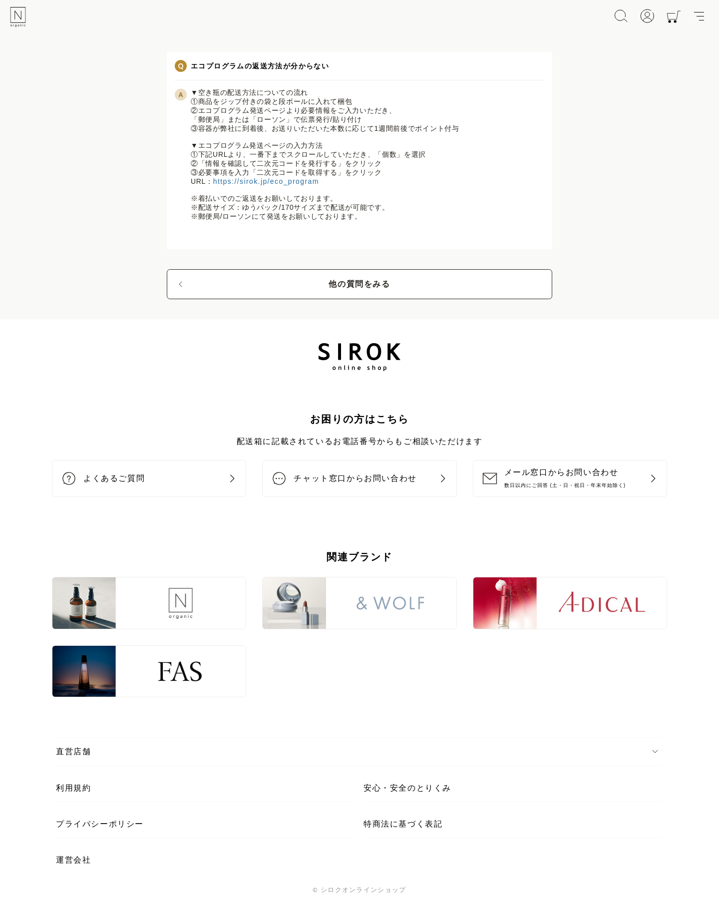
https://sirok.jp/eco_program (266, 181)
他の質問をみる (359, 284)
